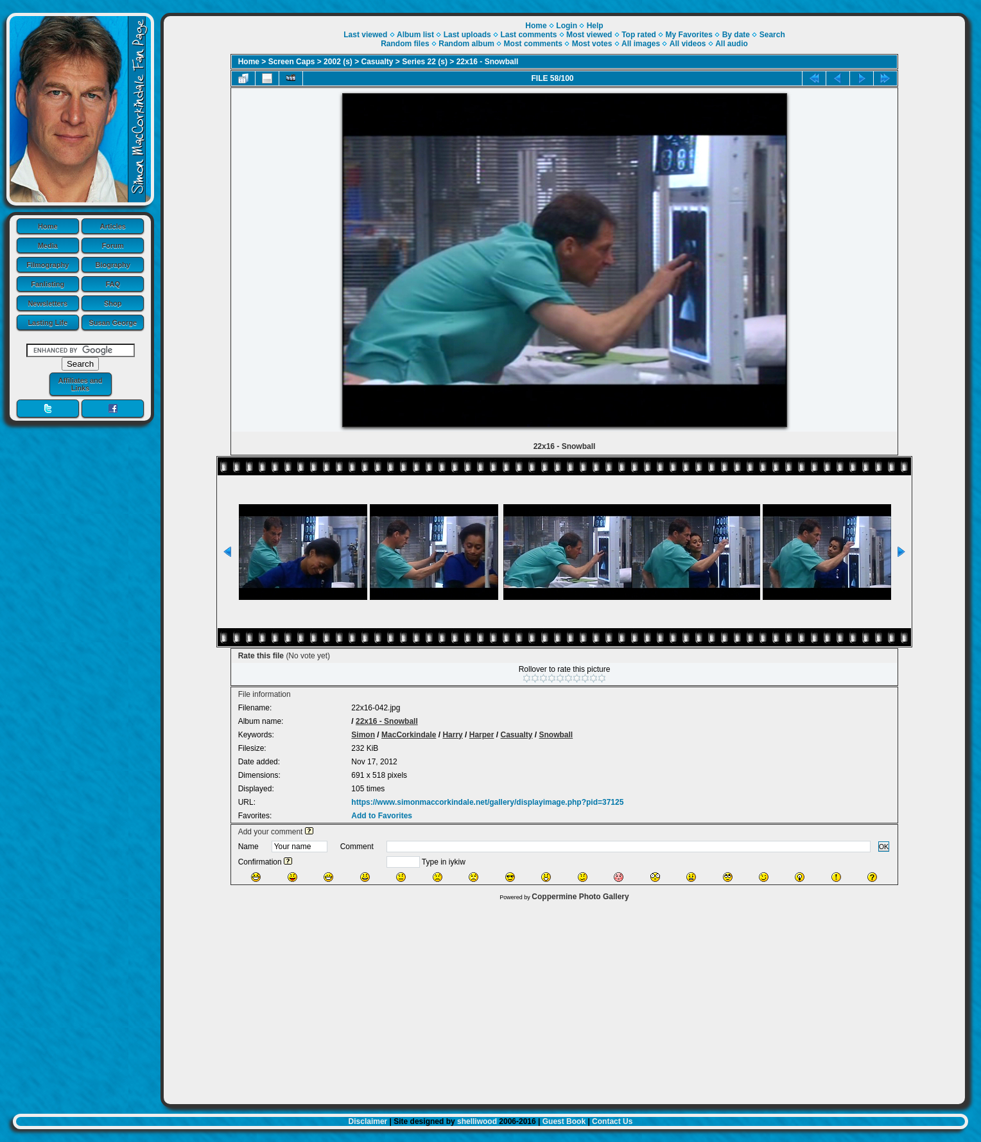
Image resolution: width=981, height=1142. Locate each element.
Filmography (47, 264)
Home (48, 226)
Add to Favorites (381, 815)
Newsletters (47, 303)
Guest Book (564, 1121)
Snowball (556, 734)
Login (566, 25)
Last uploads (467, 34)
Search (772, 34)
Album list (415, 34)
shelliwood (477, 1121)
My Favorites (689, 34)
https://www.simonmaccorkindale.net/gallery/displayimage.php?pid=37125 (487, 802)
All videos (688, 43)
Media (48, 245)
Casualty (377, 61)
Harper (481, 734)
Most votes (592, 43)
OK (884, 846)
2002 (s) (338, 61)
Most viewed (589, 34)
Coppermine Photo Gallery (580, 896)
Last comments (528, 34)
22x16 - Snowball (487, 61)
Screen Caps (291, 61)
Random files (405, 43)
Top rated (638, 34)
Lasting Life (47, 322)
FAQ (112, 284)
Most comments (533, 43)
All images (640, 43)
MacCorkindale (408, 734)
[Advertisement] (564, 999)
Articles (113, 226)
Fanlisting (47, 284)
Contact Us (612, 1121)
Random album (466, 43)
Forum (113, 245)
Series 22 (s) (424, 61)
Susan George (113, 322)
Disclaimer (368, 1121)
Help (595, 25)
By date (736, 34)
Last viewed (365, 34)
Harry (452, 734)
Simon (363, 734)
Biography (113, 264)
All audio (731, 43)
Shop (113, 303)
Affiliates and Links (80, 384)
